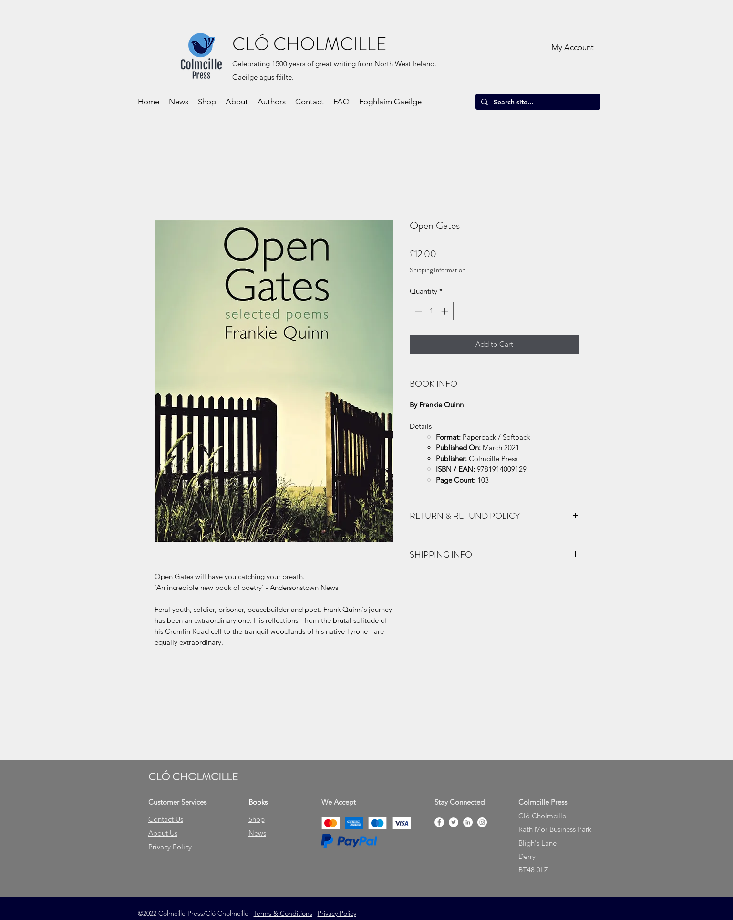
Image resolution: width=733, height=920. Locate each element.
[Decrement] (417, 311)
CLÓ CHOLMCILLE (309, 44)
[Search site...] (537, 102)
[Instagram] (482, 822)
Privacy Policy (337, 913)
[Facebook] (439, 822)
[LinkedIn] (468, 822)
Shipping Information (437, 270)
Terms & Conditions (283, 913)
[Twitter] (453, 822)
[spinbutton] (431, 311)
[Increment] (445, 311)
